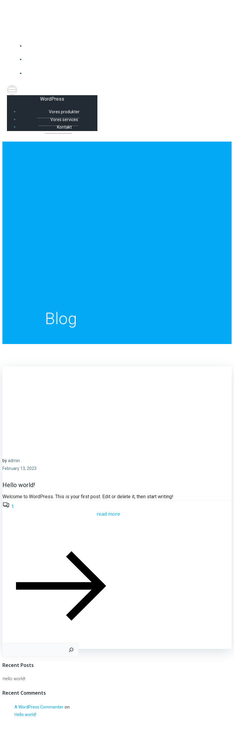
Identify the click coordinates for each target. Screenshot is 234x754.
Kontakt (123, 73)
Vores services (123, 60)
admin (14, 460)
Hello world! (13, 679)
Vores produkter (123, 46)
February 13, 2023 (19, 468)
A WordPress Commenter (38, 707)
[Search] (71, 650)
